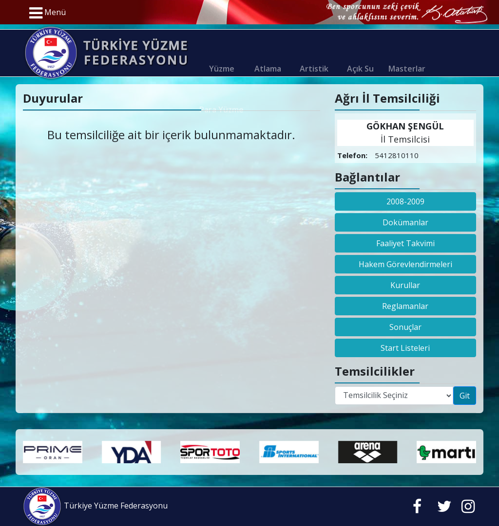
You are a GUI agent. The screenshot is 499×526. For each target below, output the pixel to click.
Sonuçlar (405, 327)
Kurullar (405, 285)
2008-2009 (405, 201)
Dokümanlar (405, 222)
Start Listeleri (405, 348)
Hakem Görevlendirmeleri (405, 264)
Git (465, 395)
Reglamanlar (405, 306)
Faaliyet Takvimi (405, 243)
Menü (47, 13)
